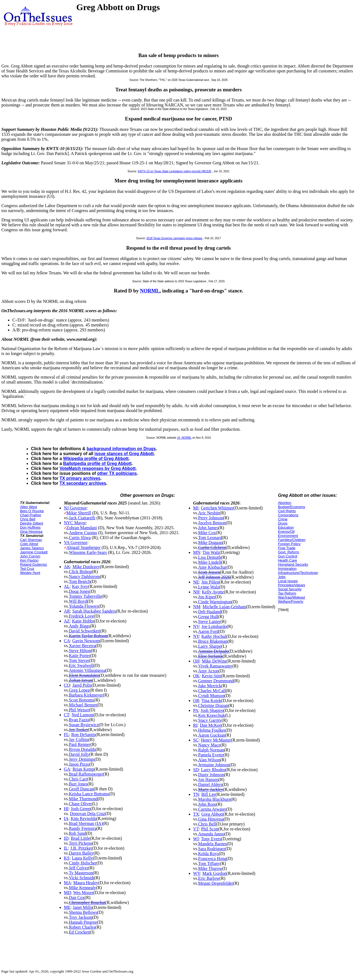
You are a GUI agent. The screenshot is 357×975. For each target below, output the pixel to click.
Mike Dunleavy (86, 566)
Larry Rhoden (213, 769)
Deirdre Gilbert (31, 523)
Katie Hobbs (83, 621)
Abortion (284, 503)
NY (196, 636)
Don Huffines (30, 527)
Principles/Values (291, 585)
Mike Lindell (209, 562)
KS (66, 858)
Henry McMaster (216, 740)
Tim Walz (211, 552)
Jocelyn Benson (212, 522)
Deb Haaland (209, 611)
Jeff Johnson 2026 (214, 577)
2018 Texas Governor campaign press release (174, 238)
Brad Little (80, 838)
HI (66, 808)
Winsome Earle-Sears (88, 552)
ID (66, 838)
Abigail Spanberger (83, 547)
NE (196, 582)
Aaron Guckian (211, 735)
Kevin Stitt (211, 676)
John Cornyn (30, 556)
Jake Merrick (209, 685)
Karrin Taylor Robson (88, 635)
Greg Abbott (212, 814)
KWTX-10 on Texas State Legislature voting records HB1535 (174, 171)
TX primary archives (80, 478)
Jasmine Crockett (33, 552)
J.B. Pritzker (81, 848)
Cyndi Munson (211, 695)
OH (196, 661)
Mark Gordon (215, 873)
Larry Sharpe (209, 646)
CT (66, 714)
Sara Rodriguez (211, 848)
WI (196, 838)
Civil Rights (287, 511)
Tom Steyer (79, 660)
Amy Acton (208, 671)
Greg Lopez (79, 690)
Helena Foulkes (212, 730)
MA (67, 882)
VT (196, 829)
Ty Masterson (81, 872)
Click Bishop (80, 571)
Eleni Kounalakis (84, 675)
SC (196, 740)
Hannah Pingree (83, 922)
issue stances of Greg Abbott (124, 453)
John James (208, 527)
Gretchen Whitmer (217, 508)
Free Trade (287, 548)
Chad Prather (30, 515)
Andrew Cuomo (83, 532)
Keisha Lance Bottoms (89, 793)
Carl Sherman (31, 540)
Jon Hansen (208, 779)
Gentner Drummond (216, 680)
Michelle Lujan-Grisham (224, 606)
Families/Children (291, 540)
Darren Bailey (81, 853)
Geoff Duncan (81, 789)
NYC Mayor (75, 522)
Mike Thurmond (83, 798)
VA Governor (75, 542)
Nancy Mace (209, 745)
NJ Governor (75, 508)
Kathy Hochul (213, 636)
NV (196, 626)
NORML (150, 291)
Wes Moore (83, 892)
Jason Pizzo (79, 764)
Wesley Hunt (30, 573)
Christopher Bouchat (87, 902)
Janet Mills (82, 907)
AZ (67, 621)
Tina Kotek (211, 700)
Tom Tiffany (209, 863)
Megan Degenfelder (215, 883)
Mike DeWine (214, 661)
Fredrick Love (81, 616)
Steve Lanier (209, 621)
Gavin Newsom (86, 640)
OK (196, 676)
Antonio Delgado (213, 651)
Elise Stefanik (210, 656)
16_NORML (184, 437)
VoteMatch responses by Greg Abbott (98, 468)
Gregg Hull (208, 616)
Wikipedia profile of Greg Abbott (95, 458)
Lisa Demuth (209, 557)
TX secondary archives (83, 483)
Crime (283, 519)
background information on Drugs (121, 448)
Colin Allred (29, 544)
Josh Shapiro (212, 710)
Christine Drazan (213, 705)
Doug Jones (79, 591)
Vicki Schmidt (81, 877)
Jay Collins (79, 739)
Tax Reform (287, 593)
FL (66, 734)
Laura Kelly (82, 858)
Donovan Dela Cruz (87, 813)
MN (196, 552)
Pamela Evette (210, 755)
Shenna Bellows (83, 912)
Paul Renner (80, 744)
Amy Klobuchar (212, 567)
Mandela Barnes (212, 843)
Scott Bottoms (81, 700)
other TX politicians (117, 473)
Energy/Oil (286, 531)
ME (67, 907)
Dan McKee (210, 725)
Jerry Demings (82, 759)
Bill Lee (208, 794)
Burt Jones (78, 784)
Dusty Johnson (211, 774)
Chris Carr (78, 779)
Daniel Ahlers (210, 784)
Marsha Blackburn (214, 799)
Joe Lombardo (214, 626)
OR (196, 700)
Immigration (287, 569)
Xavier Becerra (82, 645)
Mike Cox (207, 532)
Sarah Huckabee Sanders (94, 611)
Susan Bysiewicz (84, 724)
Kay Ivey (80, 586)
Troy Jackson (80, 917)
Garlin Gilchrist (212, 547)
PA (195, 710)
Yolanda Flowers (84, 606)
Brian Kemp (83, 769)
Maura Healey (85, 882)
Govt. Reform (288, 552)
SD (196, 769)
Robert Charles (82, 927)
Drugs (283, 523)
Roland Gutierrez (33, 564)
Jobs (281, 577)
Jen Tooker (78, 729)
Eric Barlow (209, 878)
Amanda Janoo (211, 834)
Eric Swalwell (81, 665)
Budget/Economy (291, 507)
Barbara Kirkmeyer (86, 695)
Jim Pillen (210, 582)
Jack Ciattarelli (82, 517)
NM (196, 606)
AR (67, 611)
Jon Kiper (206, 596)
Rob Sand (77, 833)
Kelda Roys (208, 853)
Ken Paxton (29, 560)
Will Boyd (78, 601)
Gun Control (287, 556)
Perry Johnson (210, 517)
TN (196, 794)
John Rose (207, 804)
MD (67, 892)
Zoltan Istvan (80, 680)
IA (66, 818)
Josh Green (81, 808)
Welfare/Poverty (290, 601)
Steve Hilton (80, 650)
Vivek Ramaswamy (215, 666)
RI (195, 725)
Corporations (288, 515)
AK (67, 566)
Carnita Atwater (212, 809)
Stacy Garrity (210, 720)
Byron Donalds (82, 749)
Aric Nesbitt (209, 513)
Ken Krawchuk (211, 715)
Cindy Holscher (83, 863)
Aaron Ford (208, 631)
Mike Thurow (210, 868)
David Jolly (79, 754)
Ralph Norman (211, 750)
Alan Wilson (209, 759)
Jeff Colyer (78, 868)
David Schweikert (84, 631)
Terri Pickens (80, 843)
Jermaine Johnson (213, 764)
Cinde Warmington (215, 601)
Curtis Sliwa (80, 537)
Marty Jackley (210, 789)
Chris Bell (27, 519)
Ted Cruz (27, 569)
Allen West (28, 507)
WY (196, 873)
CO (67, 685)
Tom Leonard (210, 537)
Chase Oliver (80, 803)
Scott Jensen (209, 572)
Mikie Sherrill (78, 513)
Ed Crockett (79, 932)
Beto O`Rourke (32, 511)
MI (196, 508)
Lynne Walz (208, 587)
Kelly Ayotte (213, 592)
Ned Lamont (83, 714)
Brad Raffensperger (86, 774)
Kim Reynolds (83, 818)
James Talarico (32, 548)
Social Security (290, 589)
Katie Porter (79, 655)
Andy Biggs (79, 626)
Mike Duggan (210, 542)
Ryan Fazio (79, 719)
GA (67, 769)
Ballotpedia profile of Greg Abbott (97, 463)
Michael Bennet (83, 705)
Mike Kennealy (82, 887)
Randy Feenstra (82, 828)
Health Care (287, 560)
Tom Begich (79, 581)
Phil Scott (209, 829)
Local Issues (288, 581)
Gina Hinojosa (31, 531)
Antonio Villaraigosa (87, 670)
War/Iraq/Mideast (291, 597)
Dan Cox (77, 897)
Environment (288, 536)
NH (196, 592)
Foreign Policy (289, 544)
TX (196, 814)
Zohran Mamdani (81, 527)
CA (67, 640)
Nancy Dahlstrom (84, 576)
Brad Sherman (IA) (86, 823)
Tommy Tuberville (85, 596)
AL (67, 586)
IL (66, 848)
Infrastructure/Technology (298, 573)
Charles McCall (212, 690)
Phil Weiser (79, 710)
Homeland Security (293, 564)
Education (286, 527)
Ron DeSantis (83, 734)
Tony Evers (211, 838)
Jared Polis (81, 685)
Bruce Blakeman (212, 641)
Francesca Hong (212, 858)
